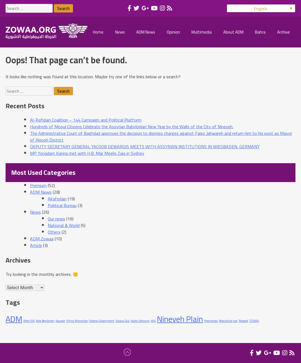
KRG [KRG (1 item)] (153, 321)
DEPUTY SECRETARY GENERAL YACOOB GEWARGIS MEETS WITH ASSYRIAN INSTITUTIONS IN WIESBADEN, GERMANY (145, 146)
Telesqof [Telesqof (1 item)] (243, 321)
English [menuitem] (260, 8)
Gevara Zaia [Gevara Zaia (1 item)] (122, 321)
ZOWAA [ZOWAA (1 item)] (254, 321)
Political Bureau (62, 205)
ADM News (41, 192)
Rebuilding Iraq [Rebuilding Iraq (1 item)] (228, 321)
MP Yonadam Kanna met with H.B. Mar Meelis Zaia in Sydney (87, 153)
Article (36, 245)
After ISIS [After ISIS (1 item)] (29, 321)
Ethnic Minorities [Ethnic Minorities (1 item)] (77, 321)
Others (54, 232)
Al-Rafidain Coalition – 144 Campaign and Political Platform (85, 120)
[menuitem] (261, 8)
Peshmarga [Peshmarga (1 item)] (211, 321)
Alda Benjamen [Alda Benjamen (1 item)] (45, 321)
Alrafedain (57, 199)
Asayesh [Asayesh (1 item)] (60, 321)
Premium (38, 185)
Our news (56, 219)
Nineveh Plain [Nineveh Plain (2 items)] (180, 319)
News (35, 212)
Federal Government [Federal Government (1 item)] (101, 321)
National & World (64, 225)
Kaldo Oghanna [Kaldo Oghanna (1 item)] (140, 321)
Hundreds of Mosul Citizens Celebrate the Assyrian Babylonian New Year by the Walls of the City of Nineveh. (131, 126)
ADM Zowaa (42, 239)
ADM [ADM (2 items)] (14, 319)
